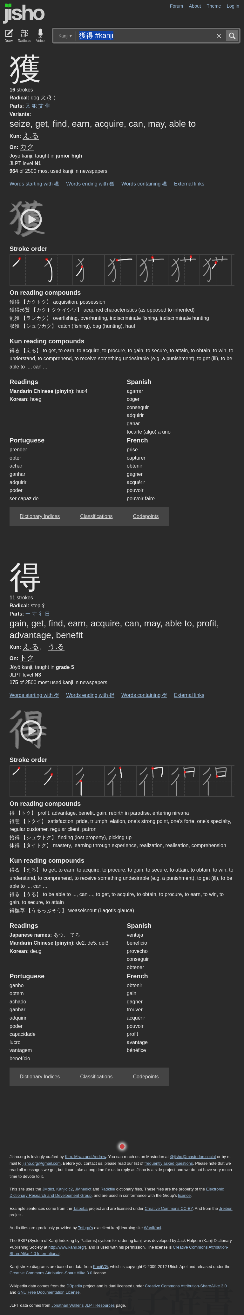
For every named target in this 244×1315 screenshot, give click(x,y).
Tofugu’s (85, 1227)
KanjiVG (100, 1266)
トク (27, 658)
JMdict (48, 1189)
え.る (31, 135)
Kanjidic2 (64, 1189)
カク (27, 147)
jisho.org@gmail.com (42, 1163)
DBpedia (74, 1286)
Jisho (24, 13)
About (195, 6)
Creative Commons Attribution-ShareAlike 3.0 (186, 1286)
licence (184, 1195)
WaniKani (152, 1227)
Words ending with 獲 (90, 183)
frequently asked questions (169, 1163)
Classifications (96, 516)
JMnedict (83, 1189)
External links (189, 183)
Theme (214, 6)
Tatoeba (80, 1208)
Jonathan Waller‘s (67, 1305)
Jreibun (226, 1208)
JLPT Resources (100, 1305)
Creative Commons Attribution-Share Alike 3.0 (51, 1273)
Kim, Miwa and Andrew (85, 1156)
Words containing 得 (144, 695)
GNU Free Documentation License (48, 1292)
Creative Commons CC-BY (169, 1208)
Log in (233, 6)
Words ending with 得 (90, 695)
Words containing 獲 (144, 183)
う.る (56, 647)
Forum (176, 6)
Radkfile (107, 1189)
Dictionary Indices (40, 516)
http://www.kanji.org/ (66, 1247)
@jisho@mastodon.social (193, 1156)
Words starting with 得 (34, 695)
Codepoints (146, 516)
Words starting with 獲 (34, 183)
